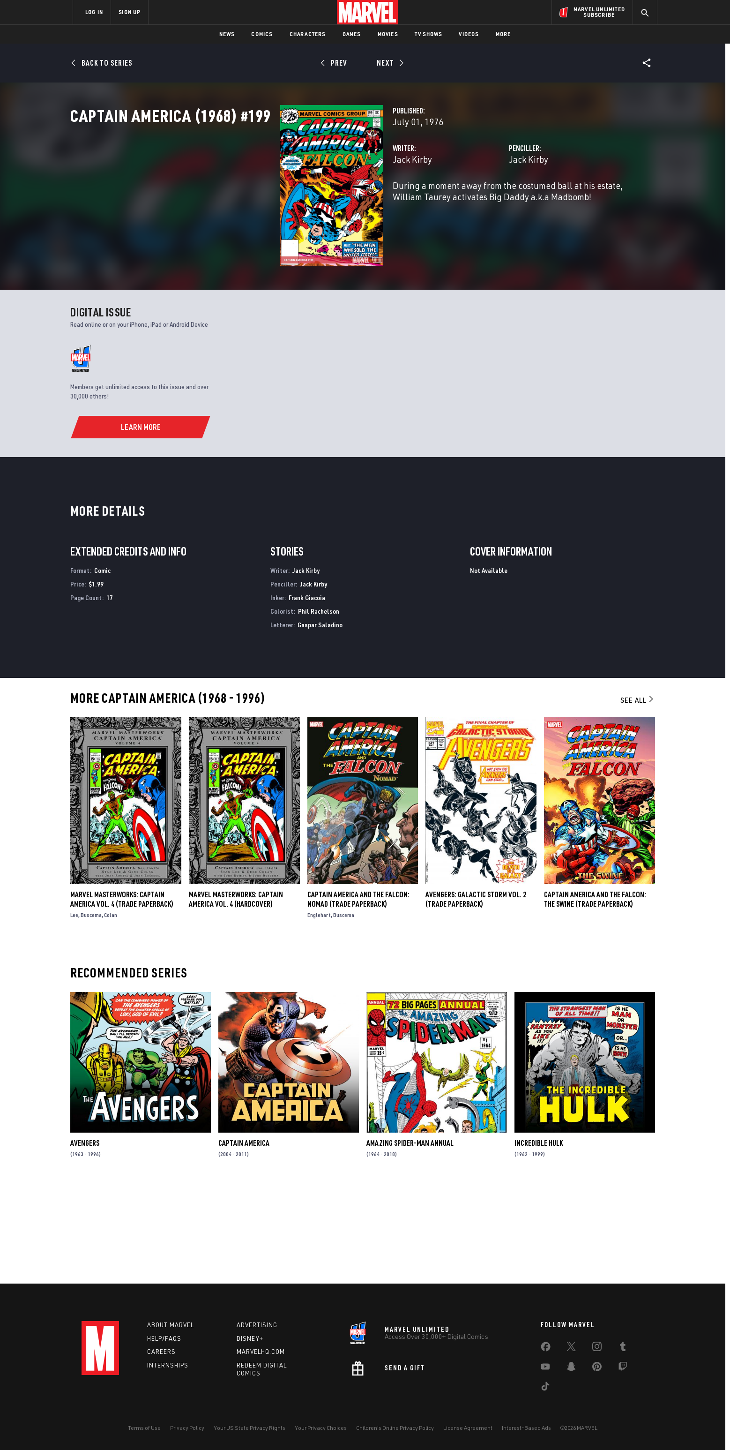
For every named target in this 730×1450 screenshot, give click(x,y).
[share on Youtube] (545, 1368)
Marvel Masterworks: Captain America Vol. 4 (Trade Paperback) (121, 994)
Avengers (84, 1239)
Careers (161, 1352)
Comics (261, 34)
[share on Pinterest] (597, 1368)
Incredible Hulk (538, 1239)
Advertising (257, 1325)
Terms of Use (144, 1427)
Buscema (91, 1010)
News (227, 34)
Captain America (243, 1239)
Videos (468, 34)
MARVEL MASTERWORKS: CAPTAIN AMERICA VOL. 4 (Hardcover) (236, 994)
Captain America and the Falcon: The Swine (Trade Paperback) (595, 994)
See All (637, 796)
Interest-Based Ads (526, 1427)
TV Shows (428, 34)
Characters (308, 34)
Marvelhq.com (261, 1352)
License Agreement (467, 1427)
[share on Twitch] (622, 1368)
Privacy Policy (187, 1427)
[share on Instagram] (597, 1348)
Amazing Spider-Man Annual (410, 1239)
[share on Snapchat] (571, 1368)
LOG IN (94, 11)
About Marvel (170, 1325)
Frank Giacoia (307, 693)
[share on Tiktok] (545, 1388)
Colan (110, 1010)
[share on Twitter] (571, 1348)
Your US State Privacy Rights (249, 1427)
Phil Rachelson (318, 707)
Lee (74, 1010)
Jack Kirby (265, 200)
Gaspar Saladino (320, 720)
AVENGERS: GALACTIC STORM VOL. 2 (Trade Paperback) (475, 994)
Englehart (319, 1010)
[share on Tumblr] (622, 1348)
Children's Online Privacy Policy (395, 1427)
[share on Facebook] (546, 1348)
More (503, 34)
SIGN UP (129, 11)
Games (352, 34)
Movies (388, 34)
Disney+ (250, 1338)
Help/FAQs (164, 1338)
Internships (167, 1365)
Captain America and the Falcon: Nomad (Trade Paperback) (358, 994)
